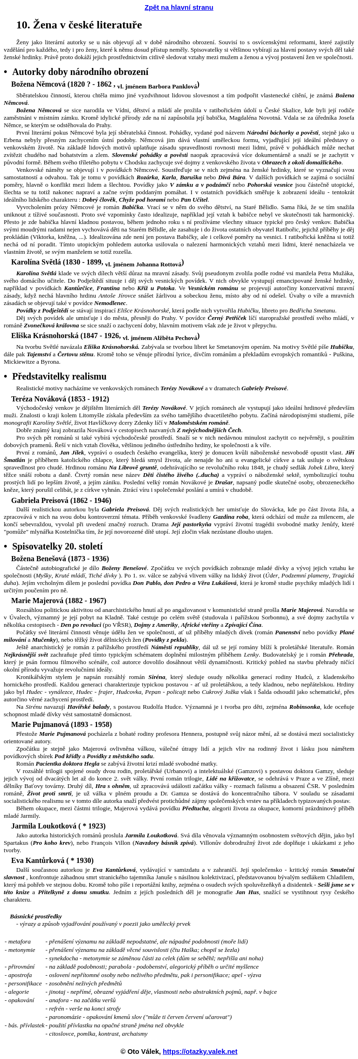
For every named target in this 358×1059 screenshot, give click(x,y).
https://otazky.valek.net (200, 1051)
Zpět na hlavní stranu (179, 7)
